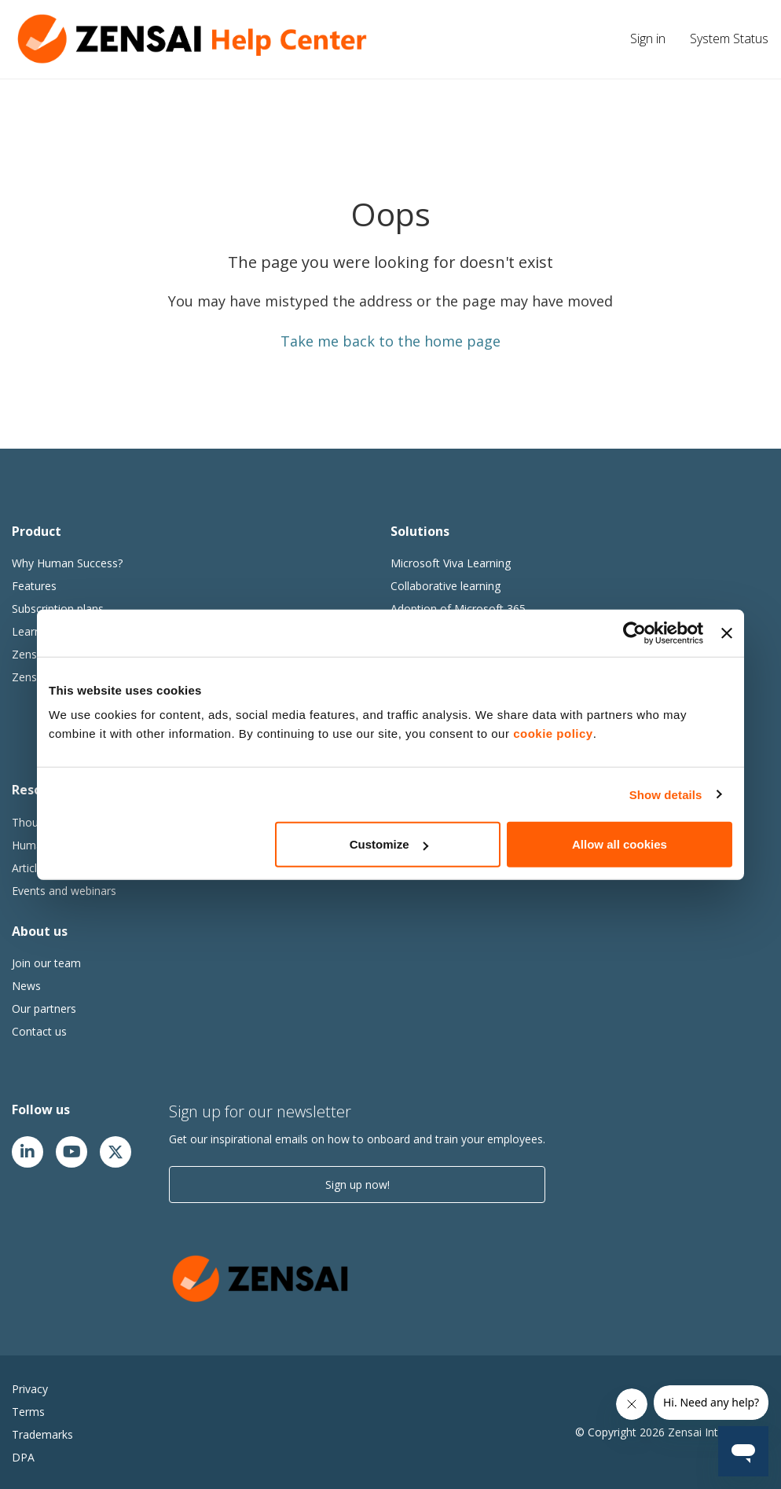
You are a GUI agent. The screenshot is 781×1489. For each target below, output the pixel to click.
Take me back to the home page (390, 341)
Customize (389, 844)
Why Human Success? (67, 563)
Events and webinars (64, 890)
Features (34, 585)
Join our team (46, 962)
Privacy (30, 1388)
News (26, 985)
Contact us (39, 1031)
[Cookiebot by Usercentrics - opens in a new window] (634, 632)
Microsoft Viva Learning (450, 563)
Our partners (44, 1008)
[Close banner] (726, 632)
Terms (28, 1411)
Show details (665, 794)
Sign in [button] (648, 38)
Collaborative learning (445, 585)
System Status (729, 38)
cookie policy (553, 733)
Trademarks (42, 1434)
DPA (23, 1457)
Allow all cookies (619, 844)
